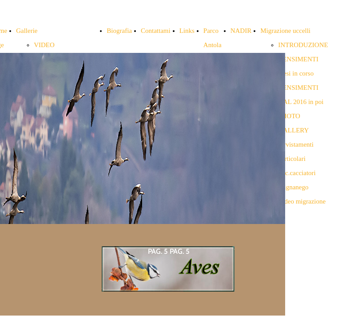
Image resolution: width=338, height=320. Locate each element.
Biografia (119, 30)
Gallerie (26, 30)
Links (187, 30)
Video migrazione (302, 201)
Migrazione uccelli (285, 30)
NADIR (241, 30)
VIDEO (44, 44)
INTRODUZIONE (303, 44)
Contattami (156, 30)
